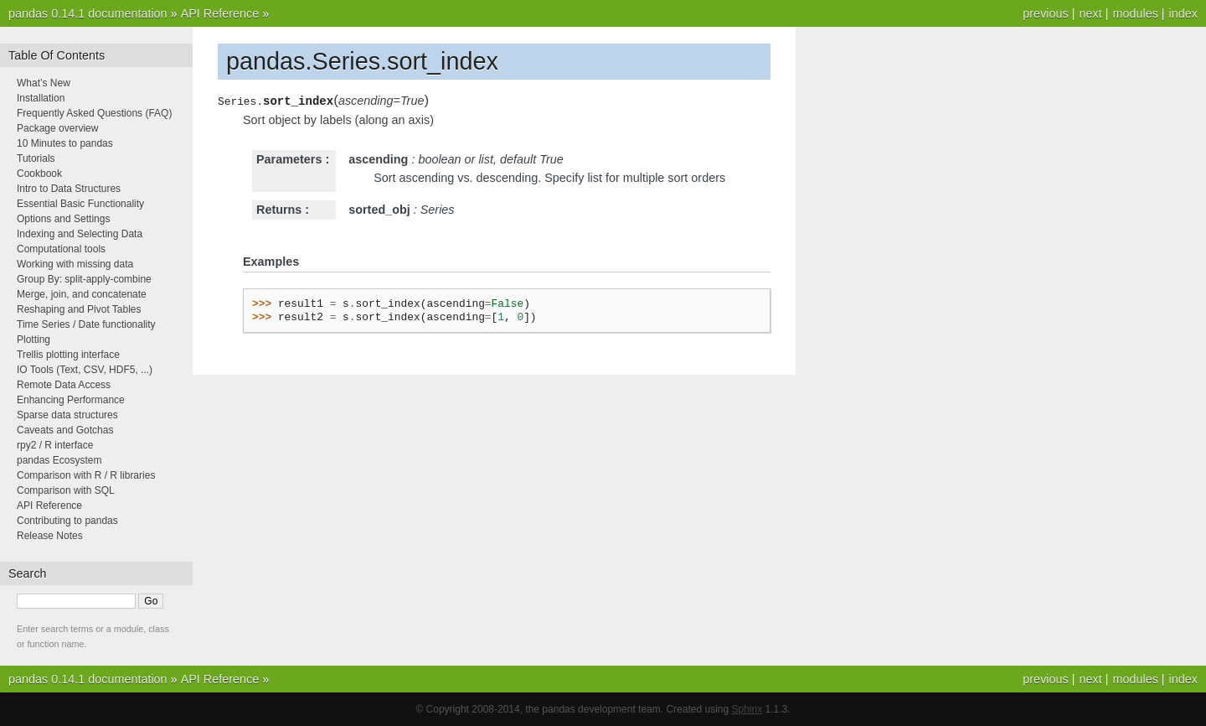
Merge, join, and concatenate (82, 294)
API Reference (220, 13)
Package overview (57, 128)
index (1183, 13)
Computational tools (61, 249)
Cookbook (39, 173)
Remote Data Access (64, 385)
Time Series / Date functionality (86, 324)
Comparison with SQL (66, 490)
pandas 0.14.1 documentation (88, 13)
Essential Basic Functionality (80, 204)
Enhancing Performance (71, 400)
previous (1045, 13)
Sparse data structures (67, 415)
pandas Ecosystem (59, 460)
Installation (40, 98)
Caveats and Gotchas (65, 430)
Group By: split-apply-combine (84, 279)
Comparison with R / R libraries (86, 475)
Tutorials (36, 158)
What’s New (43, 83)
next (1090, 13)
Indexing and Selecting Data (79, 234)
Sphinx (747, 709)
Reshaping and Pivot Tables (79, 309)
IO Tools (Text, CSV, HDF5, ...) (84, 370)
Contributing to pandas (67, 520)
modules (1134, 13)
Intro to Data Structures (69, 188)
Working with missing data (75, 264)
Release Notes (50, 536)
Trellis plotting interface (68, 354)
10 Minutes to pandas (65, 143)
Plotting (33, 339)
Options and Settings (63, 219)
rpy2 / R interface (55, 445)
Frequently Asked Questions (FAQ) (94, 113)
